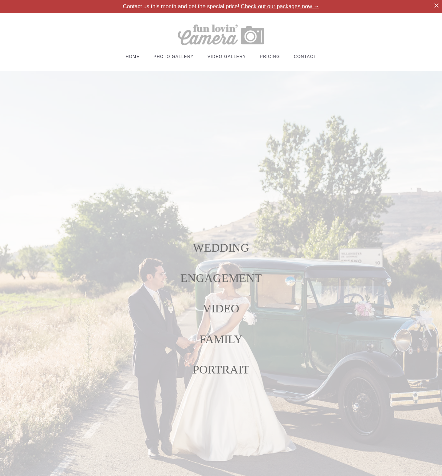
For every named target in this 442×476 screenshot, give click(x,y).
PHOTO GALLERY (173, 56)
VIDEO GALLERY (227, 56)
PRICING (270, 56)
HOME (133, 56)
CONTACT (305, 56)
